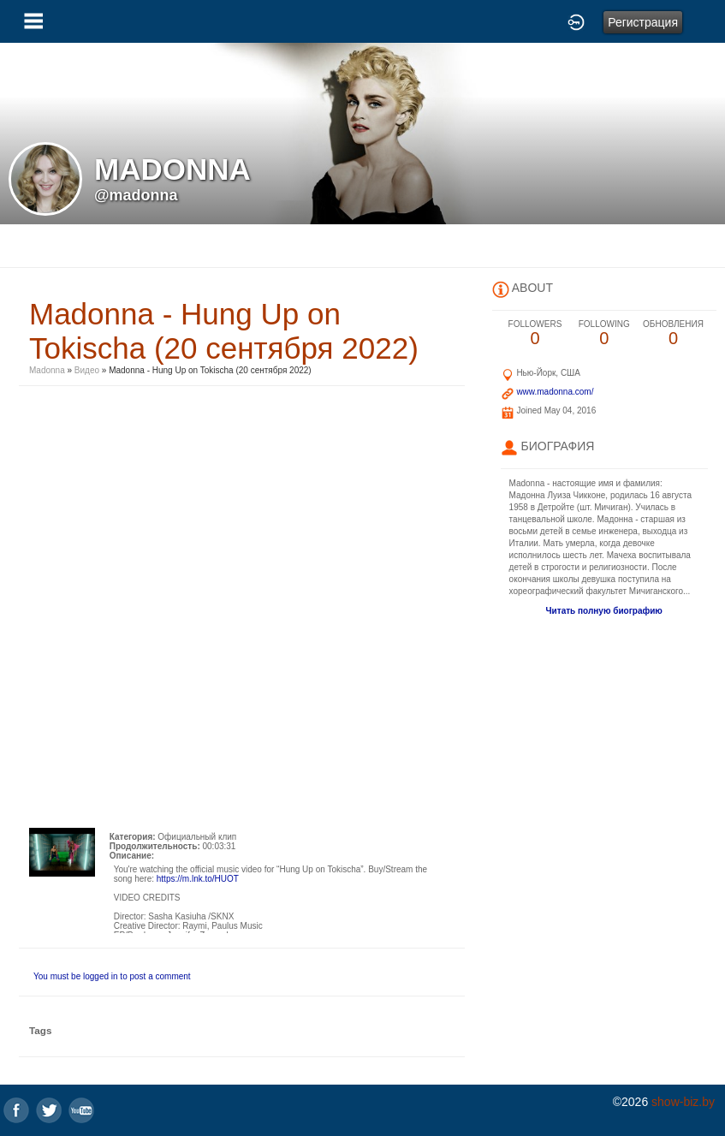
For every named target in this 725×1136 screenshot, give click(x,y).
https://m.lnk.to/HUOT (198, 878)
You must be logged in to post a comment (112, 976)
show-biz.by (683, 1102)
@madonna (136, 195)
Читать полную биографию (604, 611)
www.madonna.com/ (554, 391)
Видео (86, 370)
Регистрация (643, 22)
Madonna (47, 370)
